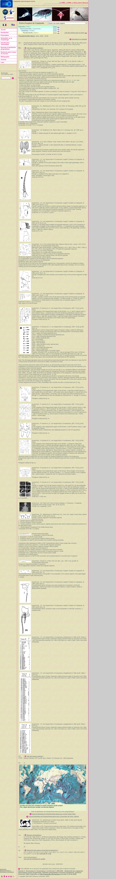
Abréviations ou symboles (79, 39)
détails (55, 27)
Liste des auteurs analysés (35, 48)
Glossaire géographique (34, 835)
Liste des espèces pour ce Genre (75, 33)
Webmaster (3, 869)
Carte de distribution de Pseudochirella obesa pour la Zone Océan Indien (54, 814)
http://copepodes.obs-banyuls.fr (50, 874)
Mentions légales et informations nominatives (7, 871)
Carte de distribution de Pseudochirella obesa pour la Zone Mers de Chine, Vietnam (54, 816)
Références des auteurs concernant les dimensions (42, 850)
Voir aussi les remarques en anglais (34, 859)
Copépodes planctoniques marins (24, 1)
